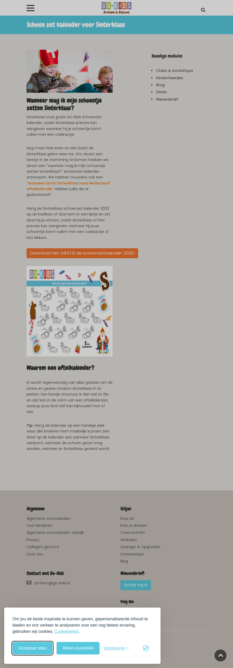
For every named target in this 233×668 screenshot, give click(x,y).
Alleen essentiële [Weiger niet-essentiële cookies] (78, 648)
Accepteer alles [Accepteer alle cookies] (32, 648)
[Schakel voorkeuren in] (116, 648)
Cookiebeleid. (67, 631)
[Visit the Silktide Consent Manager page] (146, 648)
